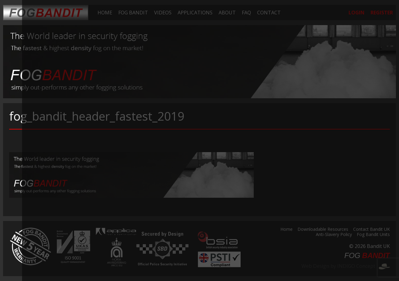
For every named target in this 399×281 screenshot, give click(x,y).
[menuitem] (104, 13)
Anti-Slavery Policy (334, 234)
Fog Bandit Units (373, 234)
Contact (269, 12)
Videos (163, 12)
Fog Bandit (133, 12)
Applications (195, 12)
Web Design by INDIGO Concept (345, 266)
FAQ (246, 12)
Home (105, 12)
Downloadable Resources (322, 229)
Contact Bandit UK (371, 229)
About (227, 12)
